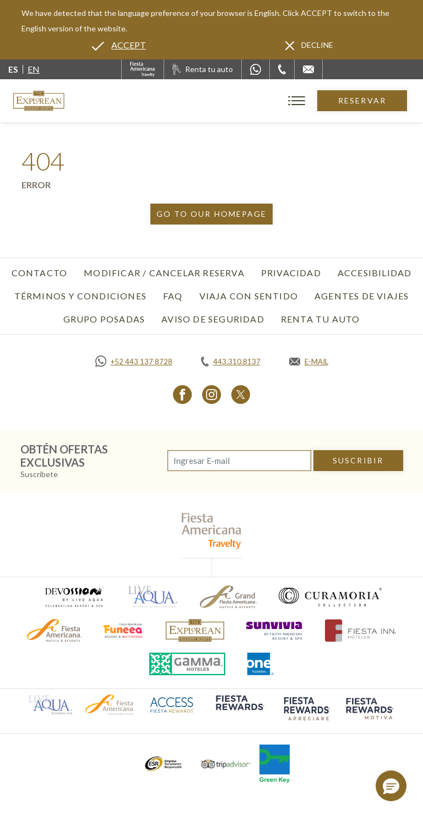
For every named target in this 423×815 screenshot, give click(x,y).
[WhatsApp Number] (255, 69)
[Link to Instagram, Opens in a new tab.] (211, 394)
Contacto (40, 272)
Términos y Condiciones (80, 296)
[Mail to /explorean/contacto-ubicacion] (308, 69)
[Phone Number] (282, 69)
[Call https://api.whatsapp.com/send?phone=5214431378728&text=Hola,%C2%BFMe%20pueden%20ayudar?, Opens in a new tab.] (133, 361)
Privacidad (291, 272)
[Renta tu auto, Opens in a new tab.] (202, 69)
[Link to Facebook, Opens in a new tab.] (182, 394)
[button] (391, 785)
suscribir (358, 460)
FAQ (173, 296)
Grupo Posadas (104, 319)
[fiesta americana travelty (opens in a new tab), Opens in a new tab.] (211, 530)
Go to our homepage (211, 213)
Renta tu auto (320, 319)
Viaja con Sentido (248, 296)
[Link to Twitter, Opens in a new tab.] (240, 394)
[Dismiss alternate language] (309, 45)
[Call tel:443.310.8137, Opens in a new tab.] (231, 361)
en (34, 69)
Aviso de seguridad (212, 319)
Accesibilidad (375, 272)
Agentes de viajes (361, 296)
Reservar (362, 100)
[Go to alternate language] (119, 45)
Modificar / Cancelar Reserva (164, 272)
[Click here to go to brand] (195, 630)
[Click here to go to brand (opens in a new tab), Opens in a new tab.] (73, 597)
